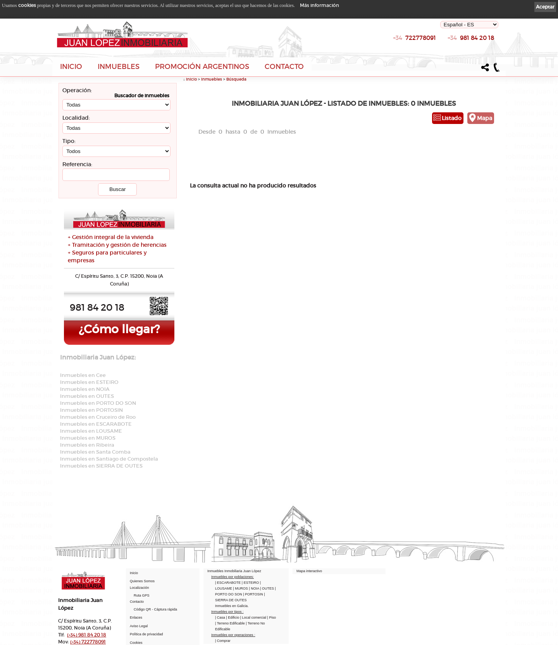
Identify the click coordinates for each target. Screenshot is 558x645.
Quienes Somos (142, 581)
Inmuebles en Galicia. (232, 606)
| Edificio (233, 617)
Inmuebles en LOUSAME (91, 431)
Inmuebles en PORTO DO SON (98, 403)
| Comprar (223, 641)
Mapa (484, 118)
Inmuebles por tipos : (227, 612)
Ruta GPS (142, 595)
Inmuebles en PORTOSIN (91, 410)
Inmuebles (119, 66)
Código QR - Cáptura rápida (155, 609)
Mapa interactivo (309, 571)
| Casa (220, 617)
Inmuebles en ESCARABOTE (96, 424)
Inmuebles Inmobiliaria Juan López (234, 571)
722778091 (414, 39)
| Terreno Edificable (230, 623)
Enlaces (136, 617)
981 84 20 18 (471, 39)
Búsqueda (236, 79)
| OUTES (267, 588)
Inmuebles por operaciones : (233, 635)
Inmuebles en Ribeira (87, 445)
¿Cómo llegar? (119, 329)
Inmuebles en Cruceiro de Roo (98, 417)
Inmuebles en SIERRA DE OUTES (101, 466)
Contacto (284, 66)
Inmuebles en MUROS (87, 438)
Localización (139, 588)
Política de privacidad (146, 634)
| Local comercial (253, 617)
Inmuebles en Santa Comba (95, 452)
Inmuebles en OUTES (87, 396)
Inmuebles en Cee (83, 375)
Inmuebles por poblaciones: (232, 577)
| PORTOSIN (253, 594)
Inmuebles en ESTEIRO (89, 382)
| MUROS (241, 588)
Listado (452, 118)
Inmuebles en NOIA (85, 389)
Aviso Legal (139, 626)
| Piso (271, 617)
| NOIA (254, 588)
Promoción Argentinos (202, 66)
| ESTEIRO (251, 583)
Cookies (136, 643)
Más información (319, 5)
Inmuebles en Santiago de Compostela (109, 459)
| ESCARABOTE (228, 583)
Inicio (71, 66)
